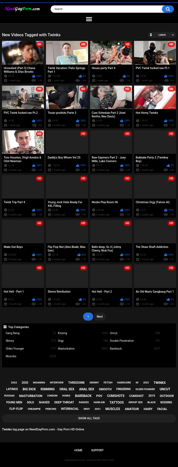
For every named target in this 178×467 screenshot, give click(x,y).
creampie (34, 408)
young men (14, 402)
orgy (86, 409)
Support (97, 450)
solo (30, 402)
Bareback (135, 348)
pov (99, 396)
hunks (66, 395)
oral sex (66, 389)
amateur (132, 409)
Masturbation (83, 348)
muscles (112, 409)
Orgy (83, 341)
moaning (39, 382)
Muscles (31, 356)
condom (52, 395)
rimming (48, 389)
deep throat (64, 402)
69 (137, 382)
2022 (14, 382)
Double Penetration (135, 341)
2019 (152, 395)
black (151, 402)
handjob (99, 402)
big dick (29, 389)
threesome (76, 382)
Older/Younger (31, 348)
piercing (50, 409)
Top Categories (18, 327)
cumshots (115, 396)
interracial (70, 408)
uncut (165, 389)
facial (162, 409)
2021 (98, 408)
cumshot (136, 396)
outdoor (167, 396)
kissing (166, 402)
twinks (160, 383)
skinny (94, 382)
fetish (108, 382)
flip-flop (16, 408)
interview (56, 382)
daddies (84, 402)
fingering (123, 389)
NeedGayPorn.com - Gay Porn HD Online (86, 460)
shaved (44, 402)
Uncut (135, 333)
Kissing (83, 333)
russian (9, 395)
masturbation (30, 396)
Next (100, 316)
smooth (105, 389)
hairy (148, 409)
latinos (12, 389)
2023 (146, 382)
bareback (83, 396)
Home (78, 450)
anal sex (86, 389)
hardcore (124, 382)
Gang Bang (31, 333)
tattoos (116, 402)
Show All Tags (89, 418)
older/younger (145, 389)
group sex (136, 402)
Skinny (31, 341)
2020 (25, 382)
